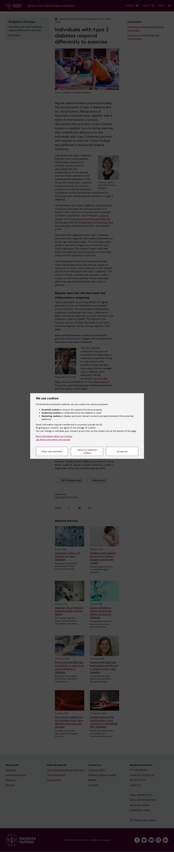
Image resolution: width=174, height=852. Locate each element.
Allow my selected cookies (87, 451)
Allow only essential (52, 451)
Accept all (122, 451)
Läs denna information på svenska (53, 439)
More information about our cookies (54, 436)
